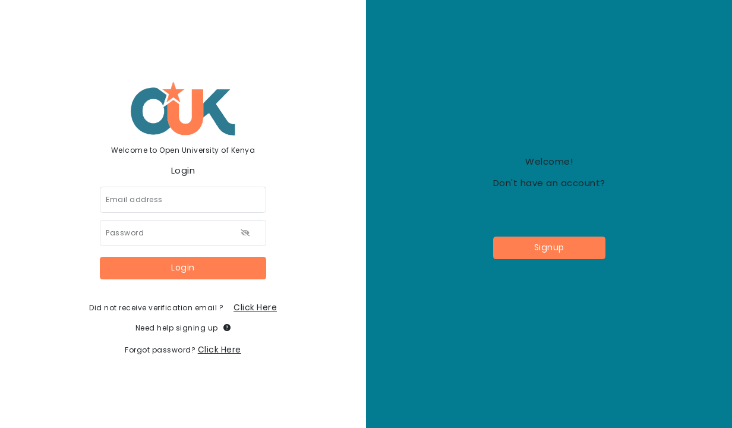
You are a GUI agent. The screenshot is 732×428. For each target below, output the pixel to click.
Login (183, 267)
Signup (549, 247)
